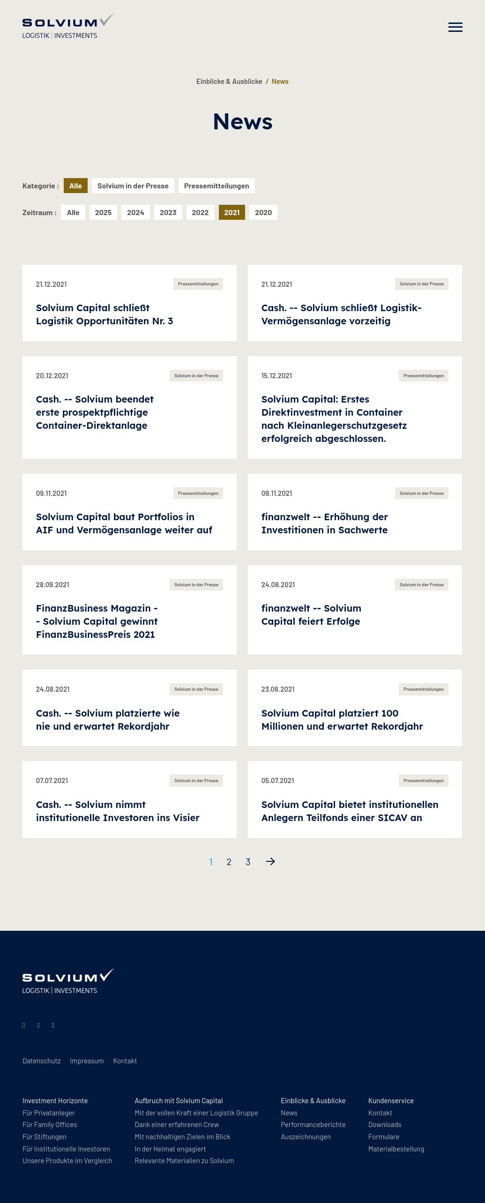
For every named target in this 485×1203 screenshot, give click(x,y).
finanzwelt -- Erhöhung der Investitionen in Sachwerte (324, 523)
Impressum (87, 1060)
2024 (135, 212)
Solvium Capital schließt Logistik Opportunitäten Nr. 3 (104, 314)
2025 (103, 212)
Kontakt (125, 1060)
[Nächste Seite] (270, 861)
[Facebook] (55, 1025)
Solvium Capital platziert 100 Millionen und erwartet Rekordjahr (342, 719)
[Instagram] (40, 1025)
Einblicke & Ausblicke (229, 81)
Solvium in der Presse (133, 185)
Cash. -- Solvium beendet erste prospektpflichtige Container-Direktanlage (95, 412)
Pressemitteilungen (216, 185)
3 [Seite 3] (248, 861)
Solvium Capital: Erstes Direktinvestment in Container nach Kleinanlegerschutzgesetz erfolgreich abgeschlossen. (334, 418)
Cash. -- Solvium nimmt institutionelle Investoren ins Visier (118, 811)
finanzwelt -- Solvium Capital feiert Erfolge (311, 614)
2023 (168, 212)
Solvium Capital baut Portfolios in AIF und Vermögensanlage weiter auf (124, 523)
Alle (73, 212)
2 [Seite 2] (228, 861)
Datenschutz (41, 1060)
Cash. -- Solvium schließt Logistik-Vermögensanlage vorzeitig (341, 314)
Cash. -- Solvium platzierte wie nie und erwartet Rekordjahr (108, 719)
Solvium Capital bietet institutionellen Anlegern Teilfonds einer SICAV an (350, 811)
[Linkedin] (25, 1025)
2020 (263, 212)
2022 (200, 212)
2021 (232, 212)
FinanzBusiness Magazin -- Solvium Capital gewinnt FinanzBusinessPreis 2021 (97, 621)
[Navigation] (455, 27)
